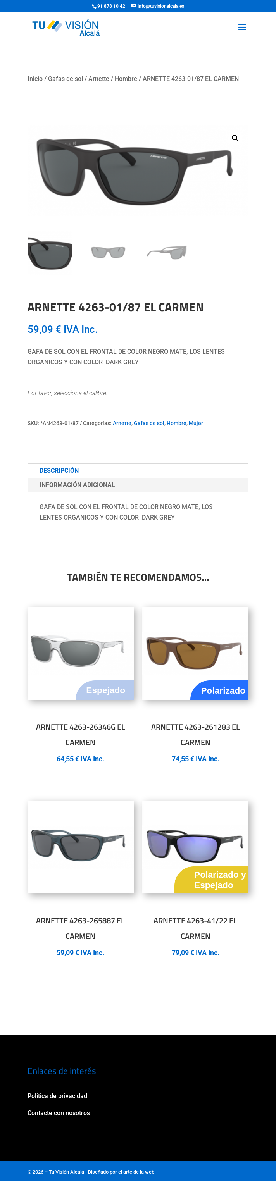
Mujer (196, 423)
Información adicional (77, 485)
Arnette (98, 79)
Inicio (35, 79)
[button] (235, 138)
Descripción (59, 470)
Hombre (126, 79)
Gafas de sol (65, 79)
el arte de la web (136, 1172)
